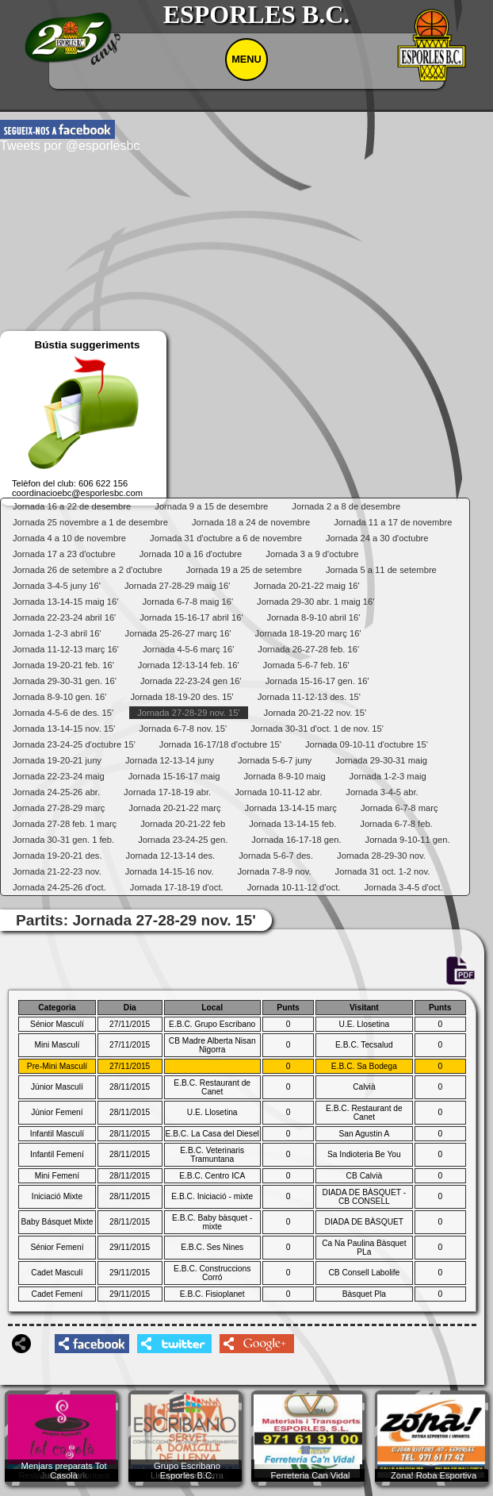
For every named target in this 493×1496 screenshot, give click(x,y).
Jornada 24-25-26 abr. (56, 792)
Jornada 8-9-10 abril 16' (314, 617)
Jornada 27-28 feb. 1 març (65, 824)
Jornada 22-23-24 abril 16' (64, 617)
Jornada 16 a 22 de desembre (72, 506)
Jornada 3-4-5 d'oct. (403, 887)
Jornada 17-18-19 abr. (167, 792)
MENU (246, 59)
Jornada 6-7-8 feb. (396, 824)
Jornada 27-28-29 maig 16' (177, 585)
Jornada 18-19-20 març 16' (308, 633)
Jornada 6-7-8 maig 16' (187, 601)
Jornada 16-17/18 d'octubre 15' (220, 744)
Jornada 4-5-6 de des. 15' (63, 712)
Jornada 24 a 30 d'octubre (377, 538)
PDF (459, 971)
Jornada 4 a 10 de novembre (69, 538)
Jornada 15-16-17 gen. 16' (317, 681)
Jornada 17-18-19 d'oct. (177, 887)
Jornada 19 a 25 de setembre (244, 570)
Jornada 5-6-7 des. (276, 855)
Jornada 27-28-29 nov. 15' (188, 712)
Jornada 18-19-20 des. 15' (181, 697)
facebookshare (92, 1343)
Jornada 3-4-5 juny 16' (57, 585)
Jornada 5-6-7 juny (274, 760)
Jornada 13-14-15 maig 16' (65, 601)
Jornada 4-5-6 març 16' (188, 649)
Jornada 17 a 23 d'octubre (64, 554)
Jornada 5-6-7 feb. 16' (306, 665)
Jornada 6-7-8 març (399, 808)
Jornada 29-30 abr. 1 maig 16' (315, 601)
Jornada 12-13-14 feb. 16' (188, 665)
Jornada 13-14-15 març (291, 808)
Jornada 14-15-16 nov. (169, 871)
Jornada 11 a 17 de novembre (393, 522)
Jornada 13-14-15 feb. (292, 824)
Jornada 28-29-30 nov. (381, 855)
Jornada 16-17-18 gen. (296, 839)
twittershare (174, 1343)
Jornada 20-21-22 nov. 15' (315, 712)
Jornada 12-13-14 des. (171, 855)
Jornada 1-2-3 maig (388, 776)
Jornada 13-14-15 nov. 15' (64, 728)
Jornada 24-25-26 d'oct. (59, 887)
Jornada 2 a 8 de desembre (346, 506)
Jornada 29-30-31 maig (381, 760)
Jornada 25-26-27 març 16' (178, 633)
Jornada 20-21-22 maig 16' (306, 585)
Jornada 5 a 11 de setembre (381, 570)
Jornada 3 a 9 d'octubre (312, 554)
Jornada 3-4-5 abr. (382, 792)
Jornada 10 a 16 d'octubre (191, 554)
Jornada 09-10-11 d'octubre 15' (366, 744)
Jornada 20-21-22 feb (182, 824)
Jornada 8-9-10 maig (284, 776)
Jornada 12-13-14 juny (169, 760)
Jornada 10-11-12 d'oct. (294, 887)
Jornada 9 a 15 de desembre (211, 506)
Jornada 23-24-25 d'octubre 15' (74, 744)
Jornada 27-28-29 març (59, 808)
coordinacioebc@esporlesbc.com (77, 493)
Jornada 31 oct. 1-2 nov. (382, 871)
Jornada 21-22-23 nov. (57, 871)
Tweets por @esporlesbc (69, 145)
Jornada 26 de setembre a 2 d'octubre (87, 570)
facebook (57, 129)
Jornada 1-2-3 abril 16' (57, 633)
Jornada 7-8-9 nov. (274, 871)
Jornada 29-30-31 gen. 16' (65, 681)
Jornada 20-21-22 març (174, 808)
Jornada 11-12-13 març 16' (66, 649)
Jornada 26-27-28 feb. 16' (308, 649)
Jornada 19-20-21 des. (57, 855)
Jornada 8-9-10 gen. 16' (59, 697)
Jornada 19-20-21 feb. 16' (63, 665)
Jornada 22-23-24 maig (59, 776)
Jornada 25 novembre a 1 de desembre (90, 522)
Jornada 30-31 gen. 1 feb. (63, 839)
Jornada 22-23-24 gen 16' (191, 681)
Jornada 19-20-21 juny (57, 760)
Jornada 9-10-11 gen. (407, 839)
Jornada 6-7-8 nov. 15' (183, 728)
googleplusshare (257, 1343)
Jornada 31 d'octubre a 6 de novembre (226, 538)
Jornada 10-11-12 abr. (278, 792)
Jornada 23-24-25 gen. (182, 839)
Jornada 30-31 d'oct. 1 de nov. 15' (317, 728)
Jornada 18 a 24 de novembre (251, 522)
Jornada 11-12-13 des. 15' (309, 697)
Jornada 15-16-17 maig (174, 776)
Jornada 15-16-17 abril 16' (191, 617)
